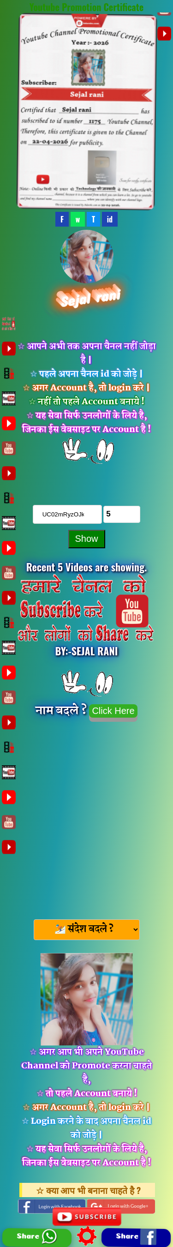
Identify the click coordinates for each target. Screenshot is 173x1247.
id (110, 219)
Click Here (113, 711)
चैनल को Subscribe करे (87, 478)
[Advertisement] (86, 817)
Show (86, 539)
